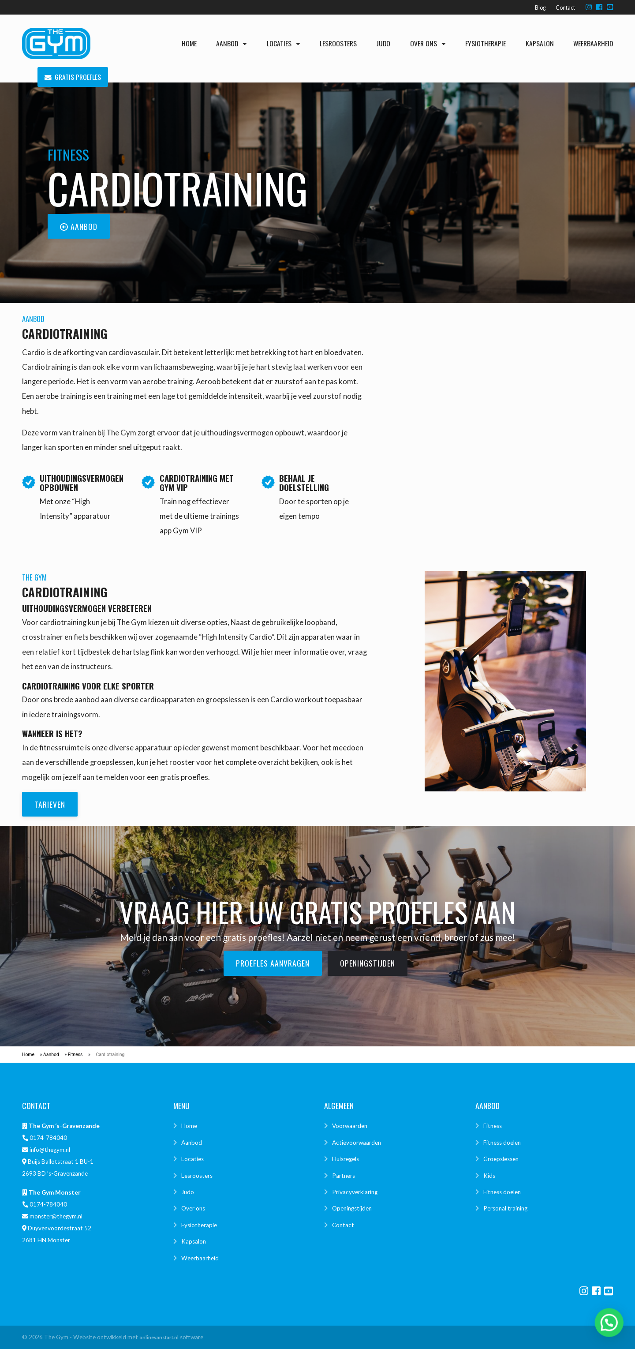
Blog (540, 7)
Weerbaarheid (593, 43)
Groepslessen (501, 1158)
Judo (383, 43)
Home (189, 43)
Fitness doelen (502, 1142)
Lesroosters (338, 43)
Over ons (428, 43)
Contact (565, 7)
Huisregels (345, 1158)
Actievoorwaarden (356, 1142)
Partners (343, 1175)
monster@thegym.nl (56, 1216)
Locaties (283, 43)
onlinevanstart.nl (159, 1337)
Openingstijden (352, 1208)
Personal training (505, 1208)
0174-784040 (48, 1137)
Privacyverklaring (354, 1191)
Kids (489, 1175)
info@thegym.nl (50, 1149)
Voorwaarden (349, 1125)
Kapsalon (540, 43)
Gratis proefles (73, 77)
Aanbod (231, 43)
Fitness (75, 1054)
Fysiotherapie (485, 43)
